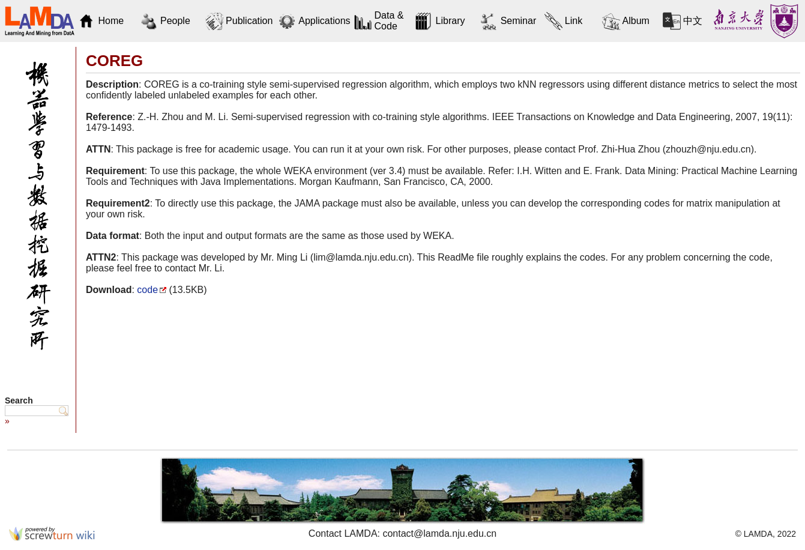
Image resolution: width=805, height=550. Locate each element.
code (147, 290)
